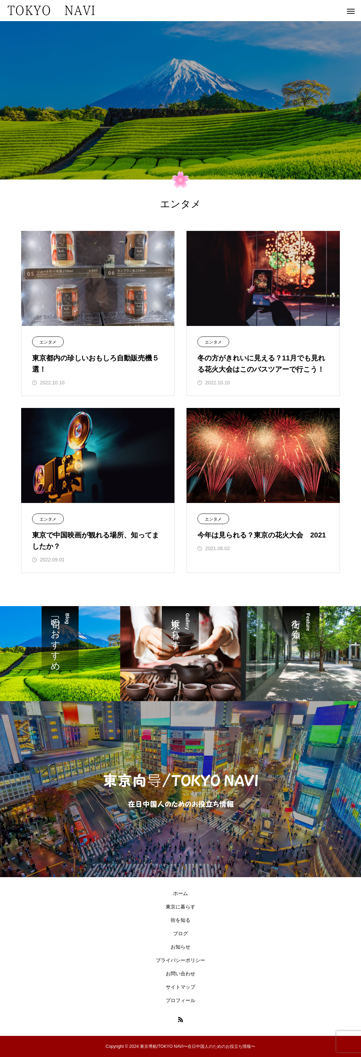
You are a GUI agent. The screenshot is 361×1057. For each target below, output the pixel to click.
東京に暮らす (180, 907)
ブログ (180, 933)
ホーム (180, 893)
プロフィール (180, 1000)
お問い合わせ (180, 973)
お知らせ (180, 947)
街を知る (180, 920)
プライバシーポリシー (180, 960)
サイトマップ (180, 987)
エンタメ (47, 342)
